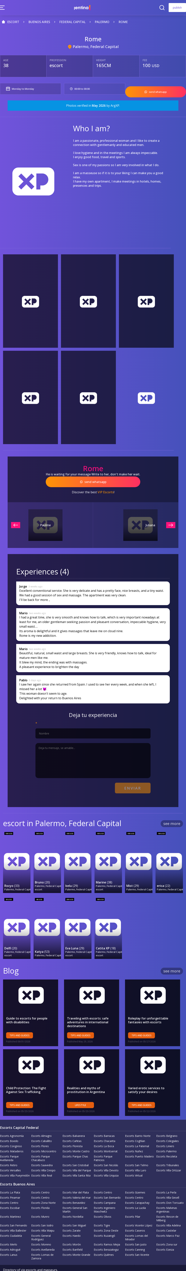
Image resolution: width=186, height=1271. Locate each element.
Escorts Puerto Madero (139, 1144)
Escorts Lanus (8, 1242)
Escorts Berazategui (106, 1237)
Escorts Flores (40, 1134)
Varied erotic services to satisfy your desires (151, 1078)
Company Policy (14, 1262)
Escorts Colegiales (167, 1129)
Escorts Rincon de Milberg (167, 1206)
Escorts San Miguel (74, 1213)
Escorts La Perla (166, 1180)
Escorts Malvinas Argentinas (166, 1197)
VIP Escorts (106, 488)
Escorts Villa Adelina (168, 1213)
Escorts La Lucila (135, 1195)
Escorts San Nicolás (106, 1153)
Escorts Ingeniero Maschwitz (104, 1197)
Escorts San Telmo (136, 1153)
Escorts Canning (135, 1237)
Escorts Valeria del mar (77, 1185)
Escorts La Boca (104, 1134)
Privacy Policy (38, 1262)
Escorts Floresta (73, 1134)
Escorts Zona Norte (43, 1190)
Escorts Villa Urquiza (106, 1163)
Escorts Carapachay (137, 1190)
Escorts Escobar (10, 1195)
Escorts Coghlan (135, 1129)
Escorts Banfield (73, 1237)
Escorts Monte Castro (76, 1139)
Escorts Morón (72, 1232)
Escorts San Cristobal (76, 1153)
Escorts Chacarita (104, 1129)
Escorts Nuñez (134, 1139)
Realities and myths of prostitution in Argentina (86, 1078)
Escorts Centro (40, 1180)
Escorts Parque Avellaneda (9, 1146)
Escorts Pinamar (10, 1185)
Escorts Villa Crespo (43, 1158)
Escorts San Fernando (13, 1213)
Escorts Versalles (10, 1158)
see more (171, 817)
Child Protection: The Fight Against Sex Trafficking (26, 1078)
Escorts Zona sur (166, 1232)
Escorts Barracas (104, 1123)
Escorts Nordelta (73, 1204)
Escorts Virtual (134, 1163)
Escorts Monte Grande (76, 1242)
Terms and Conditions (67, 1262)
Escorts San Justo (136, 1232)
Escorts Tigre (102, 1213)
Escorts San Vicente (137, 1242)
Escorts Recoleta (166, 1144)
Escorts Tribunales (167, 1153)
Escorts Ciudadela (11, 1223)
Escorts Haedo (72, 1223)
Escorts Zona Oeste (106, 1218)
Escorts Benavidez (74, 1190)
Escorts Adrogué (10, 1237)
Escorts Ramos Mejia (107, 1232)
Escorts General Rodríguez (41, 1225)
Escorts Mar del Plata (76, 1180)
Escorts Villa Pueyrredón (15, 1163)
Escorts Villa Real (41, 1163)
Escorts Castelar (166, 1218)
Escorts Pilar (132, 1204)
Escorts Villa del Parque (77, 1158)
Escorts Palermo (166, 1139)
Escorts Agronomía (12, 1123)
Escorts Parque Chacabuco (40, 1146)
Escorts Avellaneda (43, 1237)
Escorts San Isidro (42, 1213)
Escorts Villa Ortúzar (168, 1158)
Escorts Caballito (41, 1129)
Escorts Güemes (135, 1180)
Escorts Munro (40, 1204)
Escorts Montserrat (106, 1139)
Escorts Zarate (72, 1218)
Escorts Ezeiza (165, 1237)
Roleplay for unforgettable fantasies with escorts (148, 1008)
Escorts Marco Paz (168, 1223)
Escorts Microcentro (43, 1139)
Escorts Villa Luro (135, 1158)
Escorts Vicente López (138, 1213)
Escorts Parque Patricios (103, 1146)
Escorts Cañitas (72, 1129)
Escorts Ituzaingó (104, 1223)
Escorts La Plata (10, 1180)
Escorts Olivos (102, 1204)
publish (177, 7)
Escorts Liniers (165, 1134)
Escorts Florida (40, 1195)
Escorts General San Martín (75, 1197)
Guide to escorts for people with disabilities (30, 1008)
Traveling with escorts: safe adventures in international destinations (88, 1010)
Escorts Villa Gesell (167, 1185)
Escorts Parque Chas (75, 1144)
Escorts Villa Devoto (106, 1158)
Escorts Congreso (11, 1134)
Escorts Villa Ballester (13, 1218)
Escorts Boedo (9, 1129)
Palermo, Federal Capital (96, 46)
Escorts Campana (104, 1190)
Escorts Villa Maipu (42, 1218)
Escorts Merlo (8, 1232)
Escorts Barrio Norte (138, 1123)
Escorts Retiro (8, 1153)
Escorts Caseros (135, 1218)
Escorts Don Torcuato (170, 1190)
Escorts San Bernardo (107, 1185)
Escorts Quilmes (104, 1242)
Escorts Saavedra (42, 1153)
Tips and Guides (20, 1023)
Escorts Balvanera (74, 1123)
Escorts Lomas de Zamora (42, 1244)
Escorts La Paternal (137, 1134)
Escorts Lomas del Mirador (136, 1225)
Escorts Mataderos (11, 1139)
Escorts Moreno (41, 1232)
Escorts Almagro (41, 1123)
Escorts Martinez (10, 1204)
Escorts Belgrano (166, 1123)
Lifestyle (80, 1093)
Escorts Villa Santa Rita (77, 1163)
